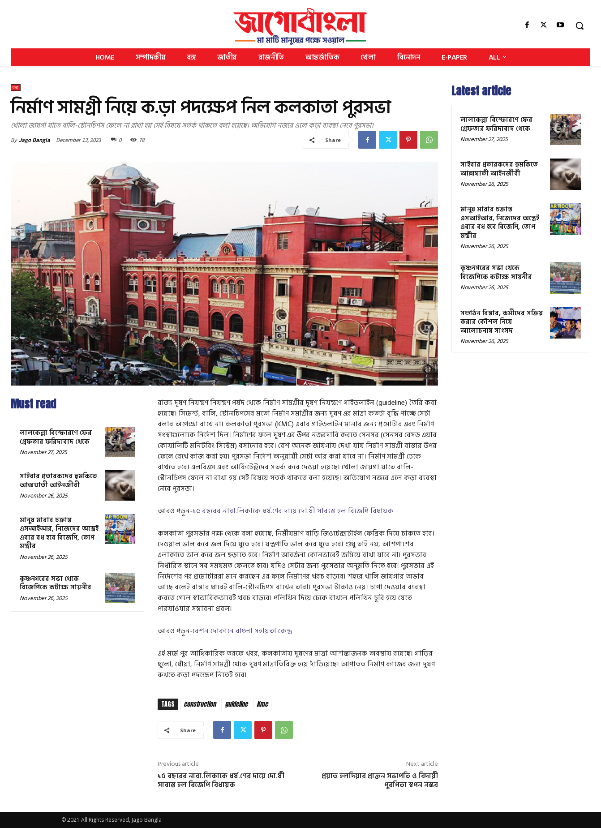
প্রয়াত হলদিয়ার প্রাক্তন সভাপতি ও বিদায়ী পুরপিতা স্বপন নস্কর (380, 780)
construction (200, 704)
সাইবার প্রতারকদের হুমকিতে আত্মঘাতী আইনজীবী (58, 481)
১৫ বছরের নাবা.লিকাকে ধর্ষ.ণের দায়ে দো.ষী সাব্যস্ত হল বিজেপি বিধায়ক (293, 511)
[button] (579, 25)
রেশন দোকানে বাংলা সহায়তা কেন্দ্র (242, 631)
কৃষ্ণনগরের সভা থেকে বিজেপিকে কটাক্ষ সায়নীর (55, 583)
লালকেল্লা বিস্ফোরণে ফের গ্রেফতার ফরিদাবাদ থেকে (56, 437)
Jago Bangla (34, 140)
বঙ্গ (16, 87)
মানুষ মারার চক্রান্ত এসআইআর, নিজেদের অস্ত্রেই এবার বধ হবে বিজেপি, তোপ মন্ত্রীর (59, 533)
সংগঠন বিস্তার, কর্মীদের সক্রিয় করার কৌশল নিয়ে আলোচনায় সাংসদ (501, 322)
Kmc (262, 704)
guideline (236, 704)
